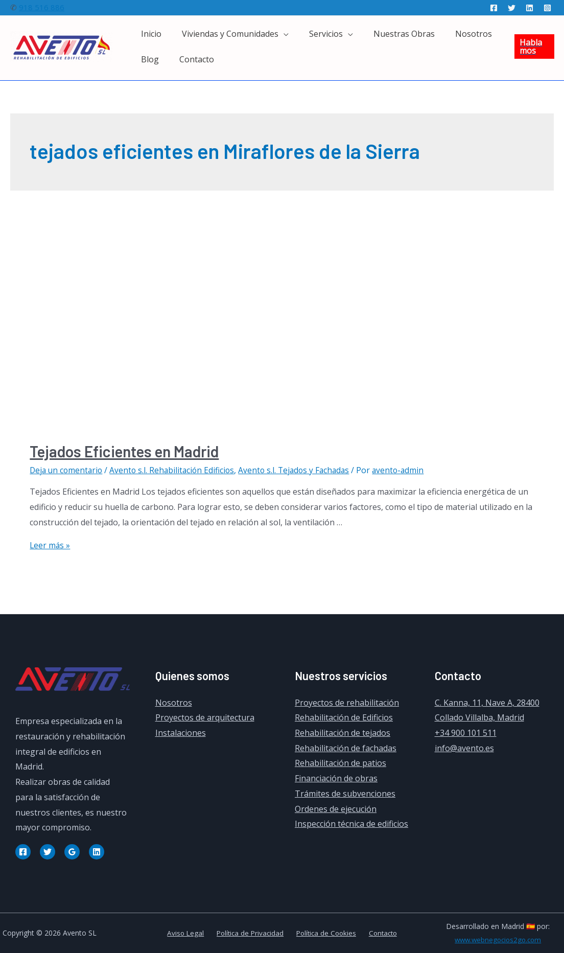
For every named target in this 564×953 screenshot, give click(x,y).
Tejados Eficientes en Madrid (124, 451)
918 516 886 (41, 7)
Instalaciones (180, 732)
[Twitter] (511, 8)
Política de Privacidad (251, 933)
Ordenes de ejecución (336, 808)
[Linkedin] (529, 8)
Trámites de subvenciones (345, 793)
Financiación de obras (336, 778)
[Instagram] (547, 8)
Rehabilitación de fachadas (345, 748)
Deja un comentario (67, 470)
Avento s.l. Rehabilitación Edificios (176, 470)
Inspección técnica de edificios (351, 823)
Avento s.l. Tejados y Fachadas (301, 470)
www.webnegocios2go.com (498, 939)
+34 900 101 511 (466, 732)
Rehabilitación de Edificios (344, 717)
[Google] (72, 851)
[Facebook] (493, 8)
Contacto (378, 933)
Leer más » (50, 545)
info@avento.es (464, 748)
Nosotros (173, 702)
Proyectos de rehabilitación (347, 702)
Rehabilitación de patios (340, 763)
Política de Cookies (324, 933)
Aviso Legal (189, 933)
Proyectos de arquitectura (204, 717)
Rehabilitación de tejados (342, 732)
